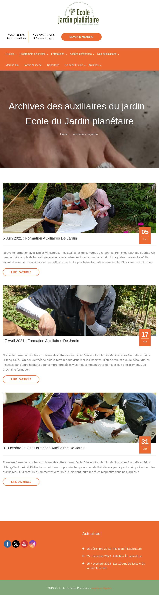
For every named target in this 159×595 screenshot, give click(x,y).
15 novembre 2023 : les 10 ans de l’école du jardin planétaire (116, 566)
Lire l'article (21, 272)
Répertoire (53, 65)
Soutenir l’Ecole (74, 65)
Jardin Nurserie (33, 65)
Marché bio (12, 65)
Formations (57, 53)
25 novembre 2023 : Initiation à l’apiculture (114, 556)
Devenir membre (81, 36)
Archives (94, 65)
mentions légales (102, 588)
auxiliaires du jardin (85, 134)
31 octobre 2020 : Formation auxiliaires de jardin (44, 448)
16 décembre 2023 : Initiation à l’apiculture (114, 549)
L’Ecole (10, 53)
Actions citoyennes (81, 53)
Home (64, 134)
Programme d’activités (33, 53)
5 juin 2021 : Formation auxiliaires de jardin (40, 238)
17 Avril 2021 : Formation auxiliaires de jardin (41, 341)
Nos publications (106, 53)
